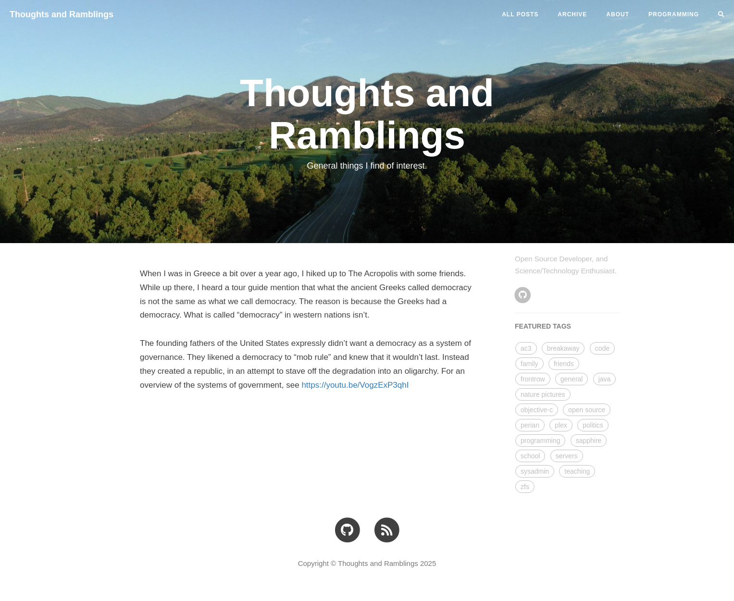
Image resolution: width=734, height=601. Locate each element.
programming (540, 440)
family (529, 364)
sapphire (589, 440)
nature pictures (543, 394)
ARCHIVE (572, 14)
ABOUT (617, 14)
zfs (525, 487)
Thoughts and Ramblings (61, 14)
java (604, 379)
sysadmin (535, 471)
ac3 (526, 348)
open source (586, 410)
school (530, 456)
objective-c (537, 410)
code (602, 348)
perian (530, 425)
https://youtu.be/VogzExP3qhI (355, 385)
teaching (577, 471)
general (571, 379)
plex (561, 425)
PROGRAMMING (673, 14)
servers (567, 456)
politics (593, 425)
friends (564, 364)
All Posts (520, 14)
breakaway (563, 348)
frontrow (533, 379)
